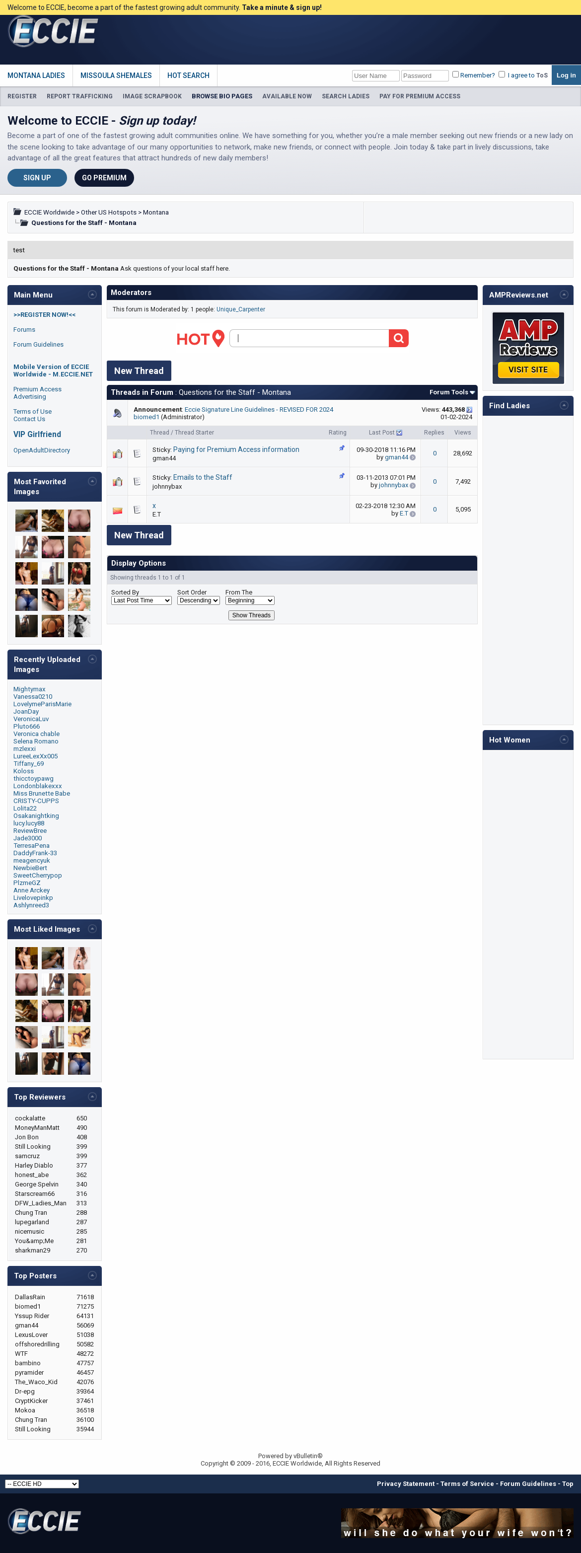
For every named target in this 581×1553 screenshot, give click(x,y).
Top (568, 1483)
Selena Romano (36, 741)
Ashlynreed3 (31, 905)
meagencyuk (31, 860)
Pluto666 (26, 726)
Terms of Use (32, 411)
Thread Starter (194, 432)
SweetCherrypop (37, 875)
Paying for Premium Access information (236, 449)
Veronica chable (36, 734)
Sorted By (125, 592)
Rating (338, 432)
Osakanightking (36, 815)
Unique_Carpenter (241, 309)
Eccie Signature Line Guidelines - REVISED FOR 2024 (259, 409)
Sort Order (192, 592)
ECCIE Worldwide (49, 212)
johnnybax (167, 486)
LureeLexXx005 (35, 756)
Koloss (23, 771)
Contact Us (29, 419)
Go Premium (104, 178)
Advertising (29, 396)
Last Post (382, 432)
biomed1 (146, 417)
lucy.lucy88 (28, 823)
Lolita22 (25, 808)
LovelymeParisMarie (42, 704)
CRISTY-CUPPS (36, 801)
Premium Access (37, 389)
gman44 (164, 458)
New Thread (139, 371)
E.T (156, 514)
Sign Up (37, 178)
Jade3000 (27, 838)
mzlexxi (24, 748)
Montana (156, 212)
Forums (24, 329)
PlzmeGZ (27, 883)
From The (238, 592)
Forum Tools (449, 392)
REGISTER (22, 96)
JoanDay (26, 711)
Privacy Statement (406, 1483)
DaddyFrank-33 (35, 853)
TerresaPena (31, 845)
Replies (434, 432)
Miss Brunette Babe (41, 793)
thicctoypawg (33, 778)
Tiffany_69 (28, 763)
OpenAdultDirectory (41, 450)
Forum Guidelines (38, 344)
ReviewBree (30, 830)
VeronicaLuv (31, 719)
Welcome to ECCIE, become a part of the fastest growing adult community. (164, 7)
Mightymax (29, 689)
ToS (542, 75)
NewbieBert (30, 868)
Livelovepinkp (33, 897)
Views (462, 432)
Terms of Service (467, 1483)
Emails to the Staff (202, 477)
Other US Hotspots (109, 212)
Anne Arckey (31, 890)
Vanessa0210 (32, 696)
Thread (159, 432)
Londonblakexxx (37, 786)
